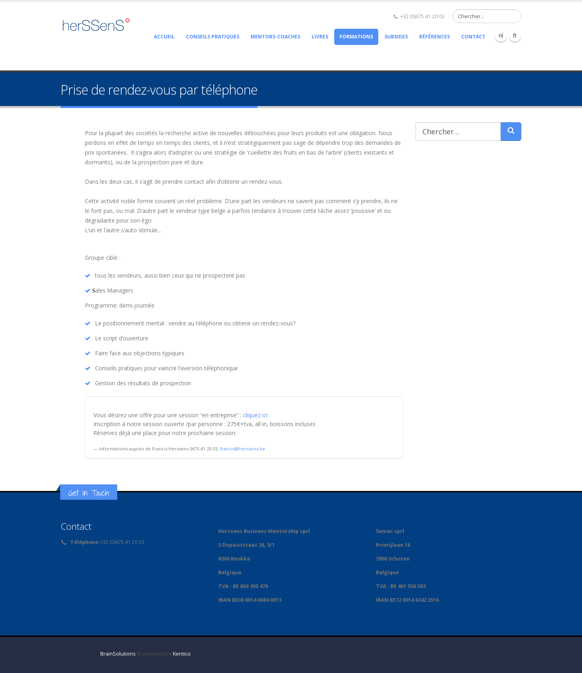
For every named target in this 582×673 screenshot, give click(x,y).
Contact (473, 36)
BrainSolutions (118, 653)
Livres (320, 36)
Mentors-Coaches (275, 36)
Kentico (182, 653)
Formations (356, 36)
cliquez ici (255, 415)
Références (434, 36)
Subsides (396, 36)
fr (515, 35)
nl (501, 35)
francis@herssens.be (242, 449)
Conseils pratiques (212, 36)
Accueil (164, 36)
